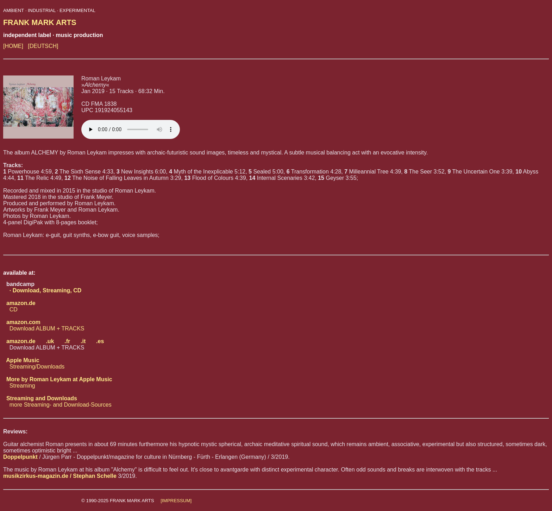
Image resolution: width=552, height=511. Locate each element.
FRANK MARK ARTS (39, 22)
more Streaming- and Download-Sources (57, 401)
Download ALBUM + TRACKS (43, 325)
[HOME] (13, 46)
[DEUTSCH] (43, 46)
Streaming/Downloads (33, 363)
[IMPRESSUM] (176, 500)
